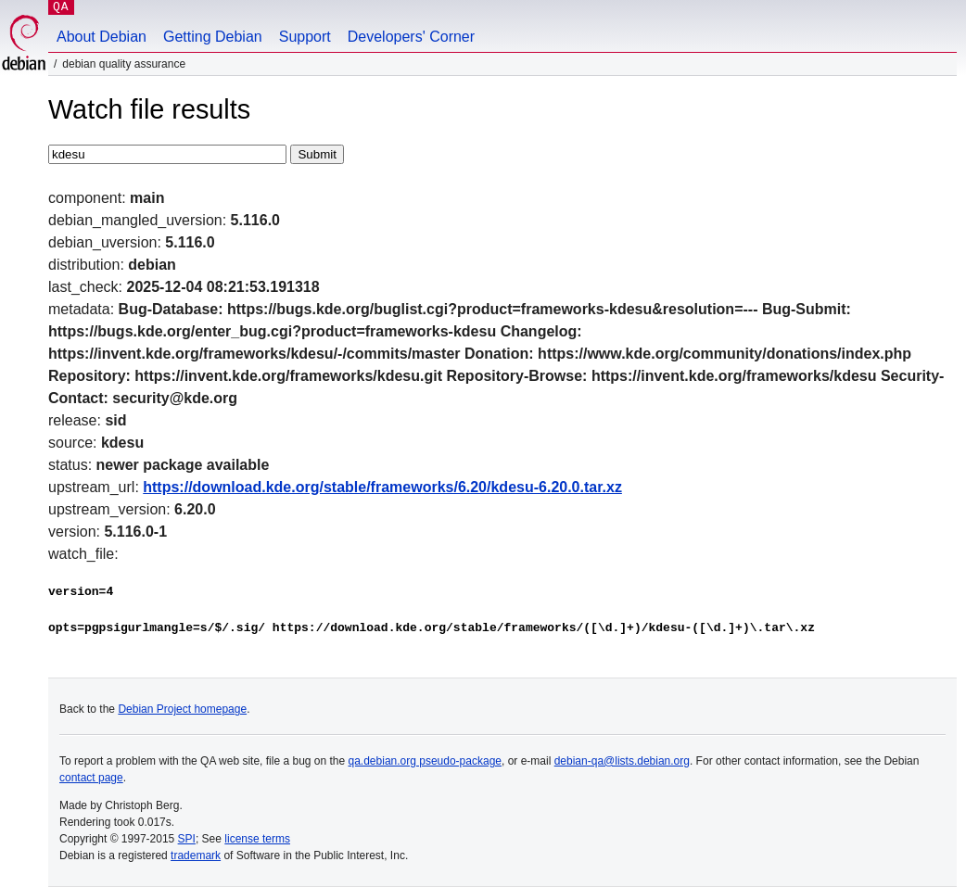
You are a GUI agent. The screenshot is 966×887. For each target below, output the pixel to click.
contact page (91, 777)
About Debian (101, 36)
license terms (257, 838)
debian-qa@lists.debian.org (622, 760)
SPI (187, 838)
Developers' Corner (411, 36)
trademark (196, 855)
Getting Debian (212, 36)
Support (305, 36)
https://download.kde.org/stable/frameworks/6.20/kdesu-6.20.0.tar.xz (382, 487)
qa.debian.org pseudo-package (425, 760)
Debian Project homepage (182, 709)
